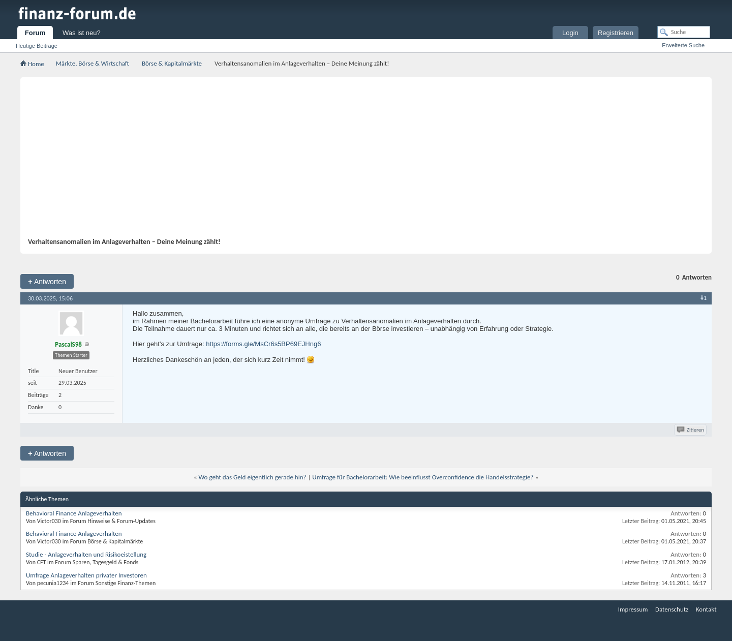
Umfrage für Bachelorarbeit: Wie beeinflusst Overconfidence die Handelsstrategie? (422, 477)
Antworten (47, 281)
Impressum (633, 609)
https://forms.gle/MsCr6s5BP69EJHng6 (263, 344)
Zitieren (691, 429)
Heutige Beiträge (36, 46)
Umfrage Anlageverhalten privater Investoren (86, 575)
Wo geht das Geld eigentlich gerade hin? (253, 477)
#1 (703, 297)
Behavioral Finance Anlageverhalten (74, 513)
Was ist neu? (82, 33)
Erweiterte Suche (683, 45)
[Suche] (683, 32)
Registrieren (615, 33)
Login (570, 33)
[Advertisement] (361, 161)
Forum (35, 33)
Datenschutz (671, 609)
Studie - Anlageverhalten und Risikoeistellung (86, 554)
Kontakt (706, 609)
